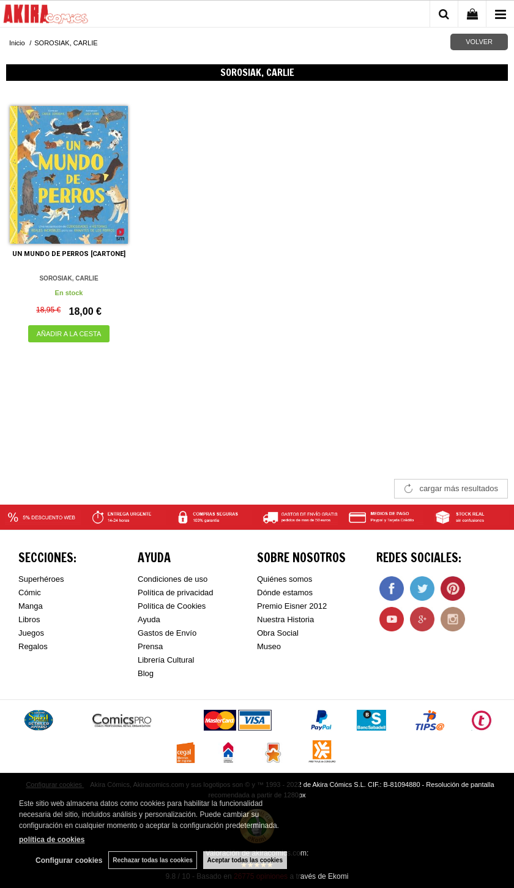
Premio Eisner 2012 (292, 606)
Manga (30, 606)
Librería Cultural (166, 659)
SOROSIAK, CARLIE (68, 278)
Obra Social (278, 633)
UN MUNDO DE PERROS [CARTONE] (68, 254)
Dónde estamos (285, 592)
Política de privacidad (176, 592)
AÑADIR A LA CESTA (69, 333)
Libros (29, 619)
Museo (269, 646)
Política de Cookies (172, 606)
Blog (146, 673)
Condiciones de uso (172, 579)
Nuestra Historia (285, 619)
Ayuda (149, 619)
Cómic (29, 592)
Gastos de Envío (167, 633)
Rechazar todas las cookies (153, 860)
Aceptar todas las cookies (245, 860)
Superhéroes (41, 579)
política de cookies (51, 839)
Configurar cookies (68, 860)
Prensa (150, 646)
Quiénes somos (284, 579)
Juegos (31, 633)
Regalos (33, 646)
